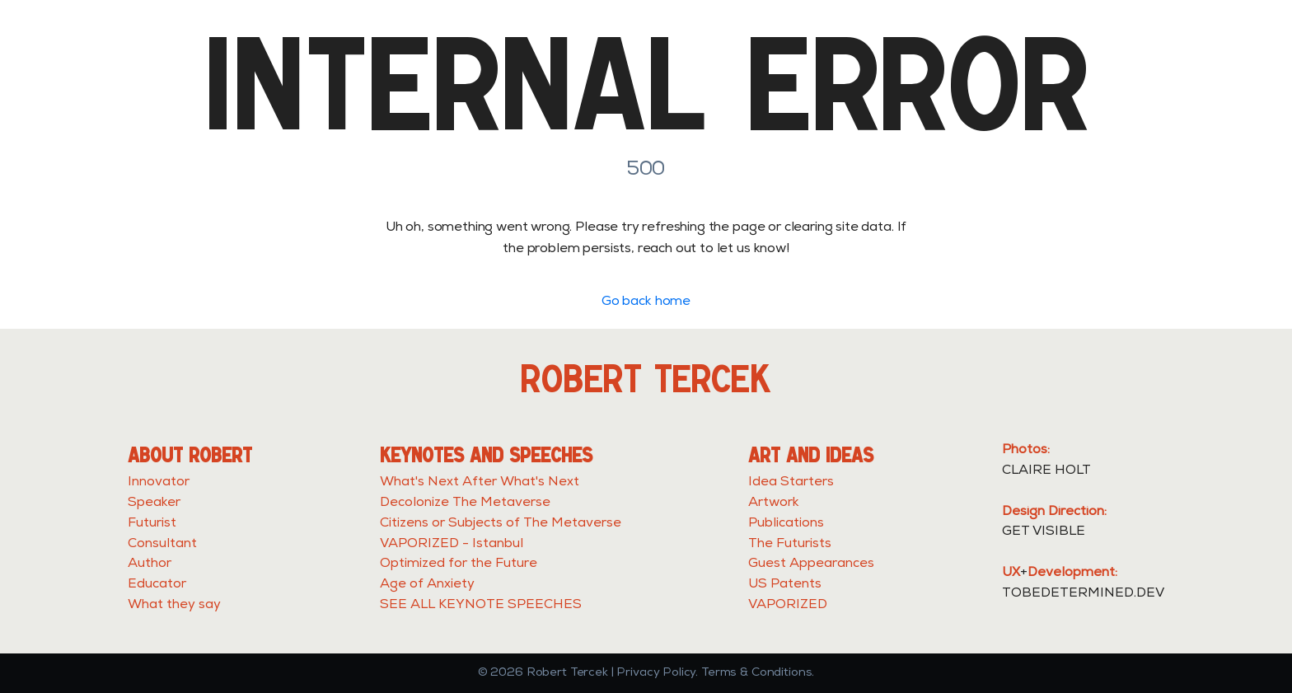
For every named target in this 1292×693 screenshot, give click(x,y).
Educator (157, 585)
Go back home (646, 302)
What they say (174, 605)
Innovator (159, 482)
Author (149, 564)
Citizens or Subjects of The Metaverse (500, 524)
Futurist (152, 524)
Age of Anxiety (427, 585)
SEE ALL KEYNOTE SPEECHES (481, 605)
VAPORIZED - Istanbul (451, 544)
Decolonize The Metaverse (465, 503)
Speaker (154, 503)
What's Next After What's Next (479, 482)
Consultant (162, 544)
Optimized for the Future (458, 564)
